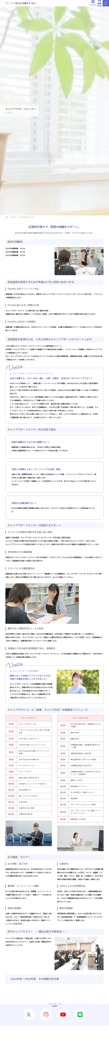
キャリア (13, 217)
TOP (6, 217)
